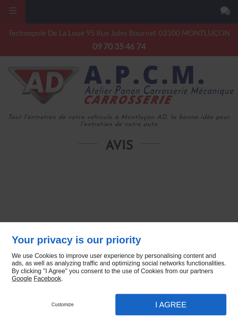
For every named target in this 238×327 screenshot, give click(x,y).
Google (22, 278)
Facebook (47, 278)
